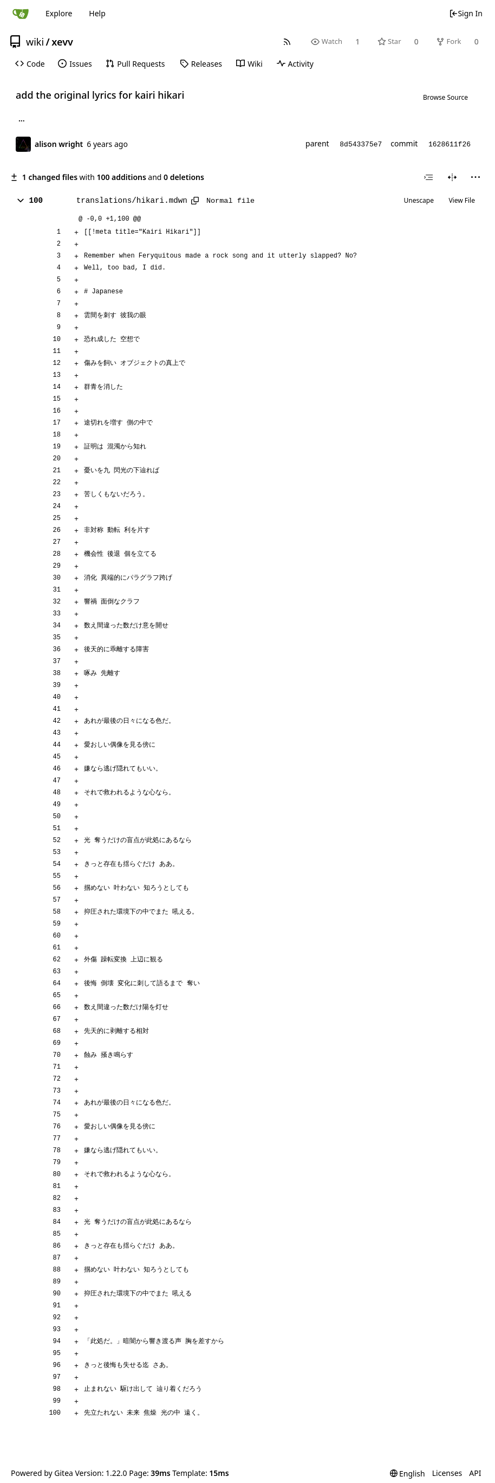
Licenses (447, 1473)
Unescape (419, 200)
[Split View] (452, 177)
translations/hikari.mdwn (131, 200)
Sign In (466, 13)
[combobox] (428, 177)
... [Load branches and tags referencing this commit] (21, 120)
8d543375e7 (361, 144)
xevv (62, 41)
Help (97, 13)
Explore (58, 13)
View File (461, 200)
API (475, 1473)
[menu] (475, 177)
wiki (35, 41)
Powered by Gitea (42, 1473)
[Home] (20, 13)
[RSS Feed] (287, 41)
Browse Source (445, 97)
